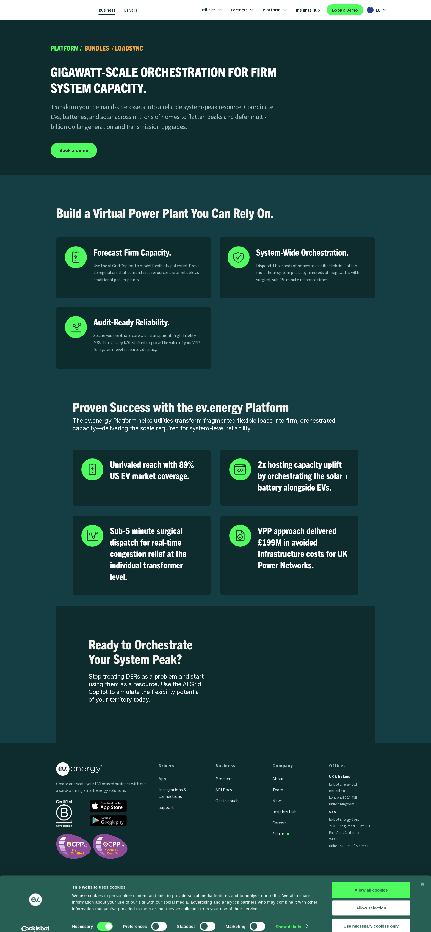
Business (107, 10)
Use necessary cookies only (371, 917)
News (277, 800)
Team (277, 789)
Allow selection (371, 899)
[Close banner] (422, 875)
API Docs (224, 789)
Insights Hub (308, 10)
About (278, 778)
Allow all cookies (371, 881)
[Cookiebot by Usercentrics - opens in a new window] (36, 921)
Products (224, 778)
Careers (279, 822)
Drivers (130, 10)
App (162, 778)
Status (278, 833)
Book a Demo (345, 10)
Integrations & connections (172, 793)
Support (166, 807)
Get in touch (227, 800)
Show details (288, 918)
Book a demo (73, 150)
